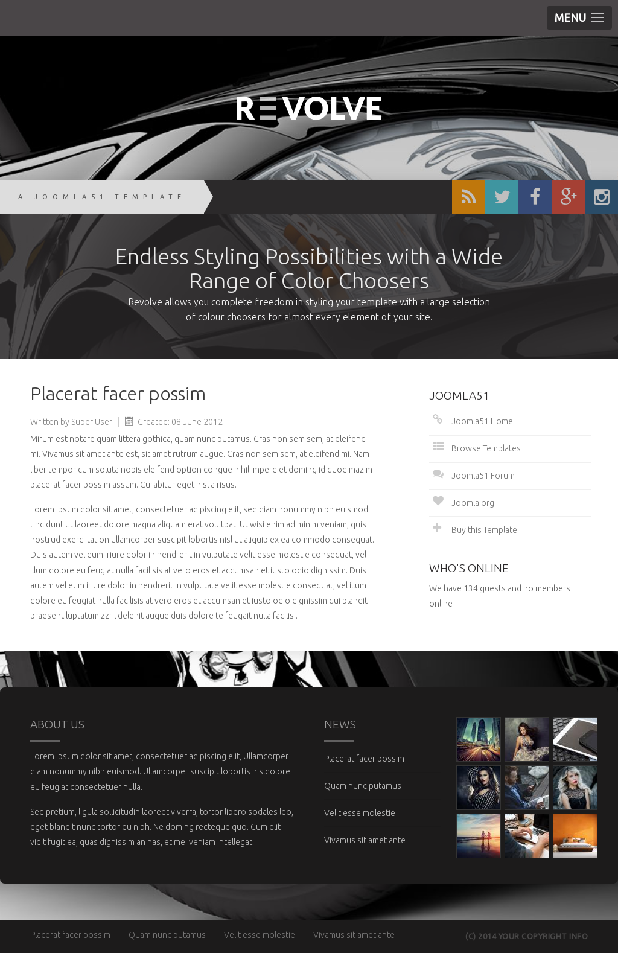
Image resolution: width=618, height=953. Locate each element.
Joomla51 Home (482, 421)
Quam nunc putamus (362, 786)
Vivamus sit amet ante (365, 840)
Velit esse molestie (359, 813)
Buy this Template (484, 530)
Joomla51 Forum (483, 475)
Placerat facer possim (364, 758)
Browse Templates (486, 448)
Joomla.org (472, 503)
